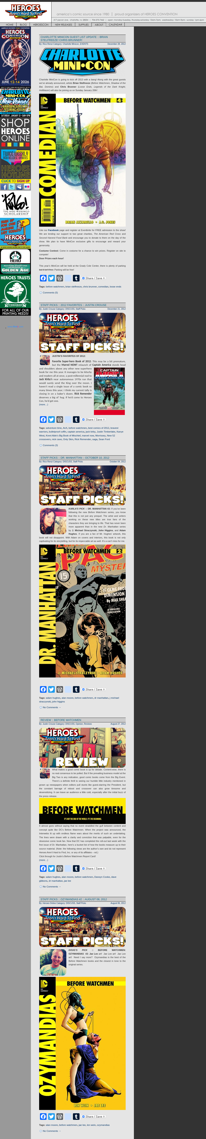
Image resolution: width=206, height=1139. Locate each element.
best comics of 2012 (98, 428)
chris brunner (90, 286)
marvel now (88, 435)
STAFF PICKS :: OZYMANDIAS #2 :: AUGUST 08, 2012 (74, 899)
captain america (76, 431)
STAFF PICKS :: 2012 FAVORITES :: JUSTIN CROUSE (74, 305)
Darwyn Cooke (102, 877)
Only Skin (68, 439)
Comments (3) (50, 445)
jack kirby (91, 431)
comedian (103, 286)
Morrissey (100, 435)
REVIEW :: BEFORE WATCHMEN (61, 720)
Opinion (79, 724)
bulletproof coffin (57, 431)
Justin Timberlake (106, 431)
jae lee (67, 881)
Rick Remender (83, 439)
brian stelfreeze (74, 286)
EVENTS (84, 44)
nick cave (57, 439)
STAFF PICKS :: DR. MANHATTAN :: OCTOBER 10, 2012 (75, 457)
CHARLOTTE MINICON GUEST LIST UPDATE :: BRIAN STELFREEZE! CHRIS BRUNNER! (74, 38)
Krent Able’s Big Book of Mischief (63, 435)
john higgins (58, 701)
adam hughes (53, 698)
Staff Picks (80, 309)
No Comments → (52, 707)
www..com (15, 326)
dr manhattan (101, 698)
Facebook (53, 230)
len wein (91, 1125)
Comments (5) (50, 292)
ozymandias (103, 1125)
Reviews (88, 724)
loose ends (115, 286)
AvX (65, 428)
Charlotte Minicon (71, 44)
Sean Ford (104, 439)
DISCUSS (70, 309)
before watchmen (55, 286)
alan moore (68, 698)
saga (94, 439)
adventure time (54, 428)
